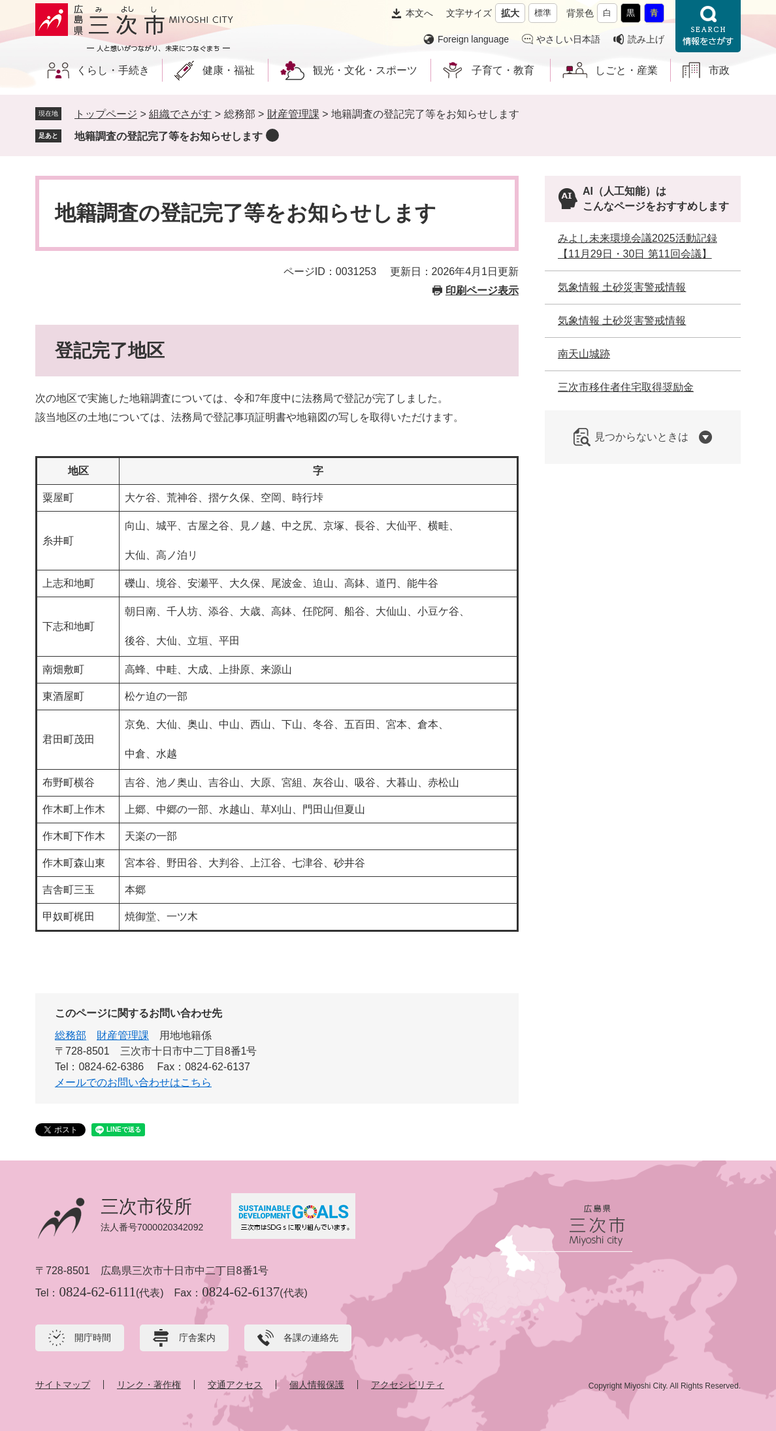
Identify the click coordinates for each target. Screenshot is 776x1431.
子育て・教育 (503, 70)
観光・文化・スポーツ (365, 70)
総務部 (70, 1035)
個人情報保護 (316, 1384)
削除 (272, 135)
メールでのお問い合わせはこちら (133, 1082)
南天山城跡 (584, 353)
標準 (542, 13)
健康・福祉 (228, 70)
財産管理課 (293, 114)
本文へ (419, 13)
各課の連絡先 (310, 1337)
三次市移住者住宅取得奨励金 (626, 387)
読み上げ (646, 39)
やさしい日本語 (568, 39)
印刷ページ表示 (482, 290)
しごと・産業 (626, 70)
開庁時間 (92, 1337)
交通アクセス (235, 1384)
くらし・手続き (113, 70)
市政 (719, 70)
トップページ (105, 114)
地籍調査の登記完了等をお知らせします (168, 136)
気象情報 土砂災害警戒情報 (622, 287)
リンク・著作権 (149, 1384)
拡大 (510, 13)
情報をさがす (708, 26)
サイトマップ (62, 1384)
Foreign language (473, 39)
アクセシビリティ (407, 1384)
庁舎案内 (197, 1337)
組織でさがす (180, 114)
